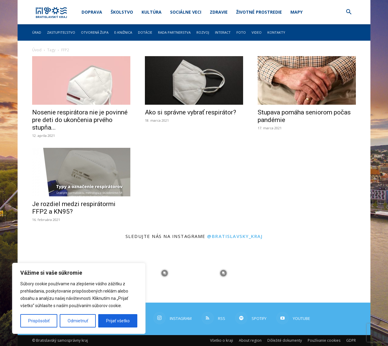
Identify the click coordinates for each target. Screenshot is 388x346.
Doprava (92, 12)
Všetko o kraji (221, 340)
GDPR (351, 340)
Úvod (37, 50)
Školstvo (122, 12)
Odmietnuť (78, 320)
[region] (79, 298)
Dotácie (145, 32)
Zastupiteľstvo (61, 32)
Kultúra (152, 12)
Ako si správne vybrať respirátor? (190, 112)
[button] (348, 12)
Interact (223, 32)
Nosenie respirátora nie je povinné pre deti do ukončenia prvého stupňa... (80, 120)
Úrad (36, 32)
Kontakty (276, 32)
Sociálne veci (185, 12)
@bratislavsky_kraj (235, 236)
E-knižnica (123, 32)
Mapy (296, 12)
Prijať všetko (118, 320)
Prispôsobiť (39, 320)
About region (250, 340)
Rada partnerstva (174, 32)
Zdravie (219, 12)
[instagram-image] (164, 273)
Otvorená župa (95, 32)
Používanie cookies (324, 340)
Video (257, 32)
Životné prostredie (259, 12)
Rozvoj (202, 32)
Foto (241, 32)
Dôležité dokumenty (284, 340)
